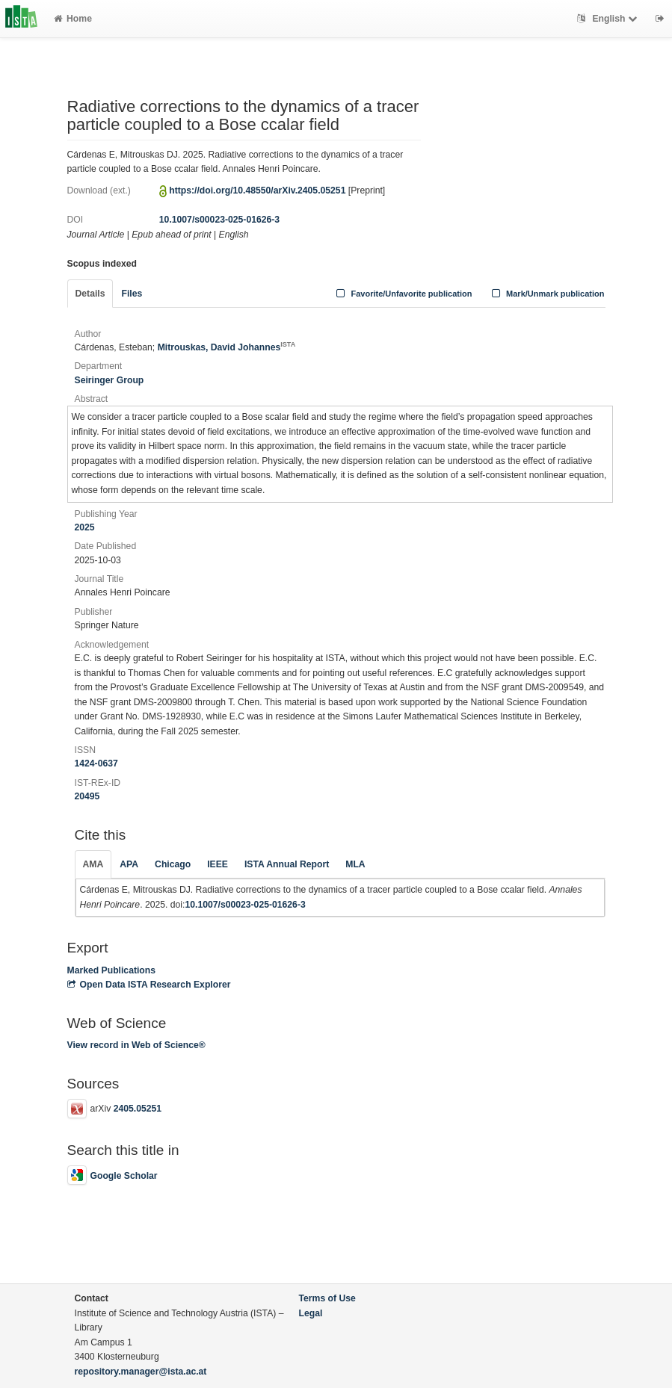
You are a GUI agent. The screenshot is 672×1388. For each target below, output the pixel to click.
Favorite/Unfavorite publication (402, 293)
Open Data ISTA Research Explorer (149, 984)
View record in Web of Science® (136, 1045)
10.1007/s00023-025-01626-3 (219, 219)
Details (90, 293)
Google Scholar (112, 1176)
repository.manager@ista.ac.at (141, 1371)
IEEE (217, 864)
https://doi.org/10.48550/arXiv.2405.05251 (257, 190)
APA (129, 864)
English (609, 18)
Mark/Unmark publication (546, 293)
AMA (93, 864)
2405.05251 (137, 1108)
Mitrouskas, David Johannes (227, 347)
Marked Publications (111, 970)
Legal (311, 1313)
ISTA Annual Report (286, 864)
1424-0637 (96, 763)
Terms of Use (327, 1298)
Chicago (173, 864)
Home (73, 18)
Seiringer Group (109, 380)
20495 (87, 796)
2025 (85, 527)
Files (131, 293)
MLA (355, 864)
